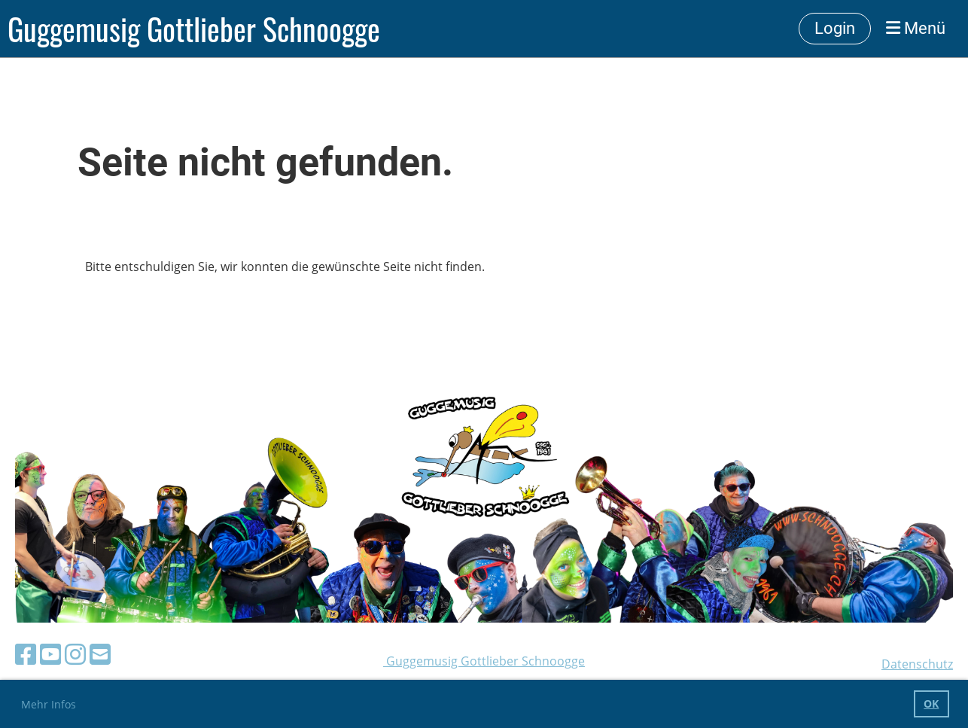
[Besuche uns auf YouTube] (50, 654)
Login (834, 28)
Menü (915, 28)
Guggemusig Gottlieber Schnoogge (194, 29)
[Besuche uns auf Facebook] (25, 654)
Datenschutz (917, 664)
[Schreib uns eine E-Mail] (100, 654)
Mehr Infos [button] (48, 704)
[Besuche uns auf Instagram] (75, 654)
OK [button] (931, 703)
